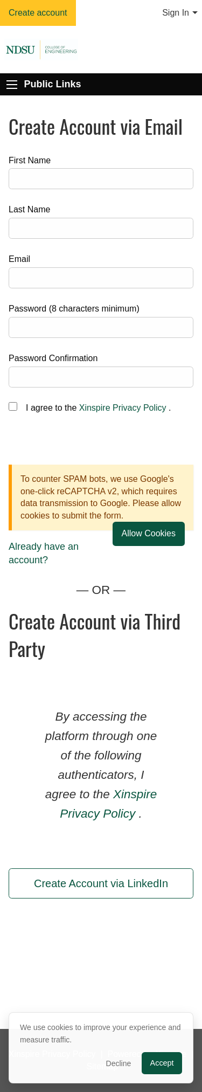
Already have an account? (44, 553)
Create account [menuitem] (38, 12)
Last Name (29, 209)
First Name (30, 160)
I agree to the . (98, 407)
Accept (162, 1063)
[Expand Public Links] (11, 84)
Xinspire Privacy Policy (122, 407)
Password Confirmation (53, 358)
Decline (118, 1063)
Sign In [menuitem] (175, 12)
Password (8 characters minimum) (74, 308)
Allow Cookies (149, 533)
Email (19, 259)
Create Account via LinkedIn (101, 883)
